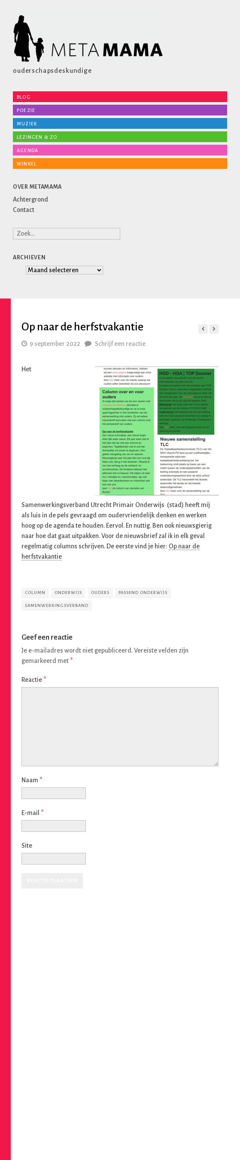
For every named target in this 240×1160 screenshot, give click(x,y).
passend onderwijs (142, 592)
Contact (23, 209)
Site (26, 845)
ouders (100, 592)
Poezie (26, 110)
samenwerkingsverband (56, 605)
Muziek (27, 123)
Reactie (33, 679)
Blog (23, 97)
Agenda (27, 150)
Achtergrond (30, 199)
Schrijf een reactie (120, 343)
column (35, 592)
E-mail (32, 812)
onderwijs (68, 592)
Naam (31, 780)
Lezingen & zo (37, 137)
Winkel (26, 163)
